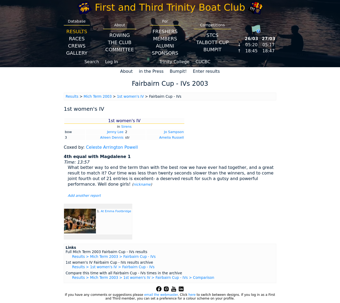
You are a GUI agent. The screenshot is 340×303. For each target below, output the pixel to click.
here (192, 295)
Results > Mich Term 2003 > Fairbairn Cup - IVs (114, 257)
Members (165, 38)
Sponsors (165, 53)
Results (76, 31)
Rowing (119, 35)
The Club (119, 42)
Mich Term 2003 (98, 97)
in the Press (151, 71)
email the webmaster (161, 295)
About (126, 71)
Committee (119, 49)
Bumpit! (178, 71)
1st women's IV (130, 97)
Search (91, 61)
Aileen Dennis (112, 137)
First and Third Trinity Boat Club (170, 7)
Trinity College (174, 61)
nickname (142, 184)
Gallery (76, 53)
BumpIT (212, 49)
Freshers (165, 31)
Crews (77, 46)
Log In (111, 61)
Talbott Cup (212, 42)
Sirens (126, 127)
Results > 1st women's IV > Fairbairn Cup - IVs (113, 267)
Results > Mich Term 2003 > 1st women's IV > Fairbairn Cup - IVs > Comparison (143, 278)
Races (76, 38)
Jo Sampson (174, 132)
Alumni (165, 46)
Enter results (206, 71)
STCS (212, 35)
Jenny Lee (115, 132)
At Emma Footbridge (116, 211)
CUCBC (203, 61)
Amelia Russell (171, 137)
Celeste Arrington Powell (112, 147)
